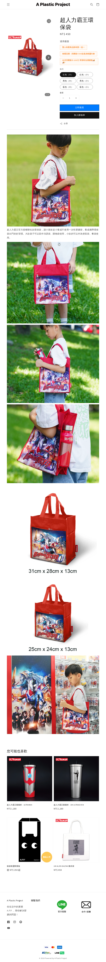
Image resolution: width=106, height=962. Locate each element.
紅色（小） (85, 74)
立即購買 (79, 107)
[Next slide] (48, 57)
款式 (62, 69)
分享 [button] (64, 123)
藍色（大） (68, 87)
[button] (8, 5)
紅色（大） (68, 74)
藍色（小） (85, 87)
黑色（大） (68, 81)
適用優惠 (64, 41)
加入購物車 (79, 115)
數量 (62, 93)
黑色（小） (85, 81)
